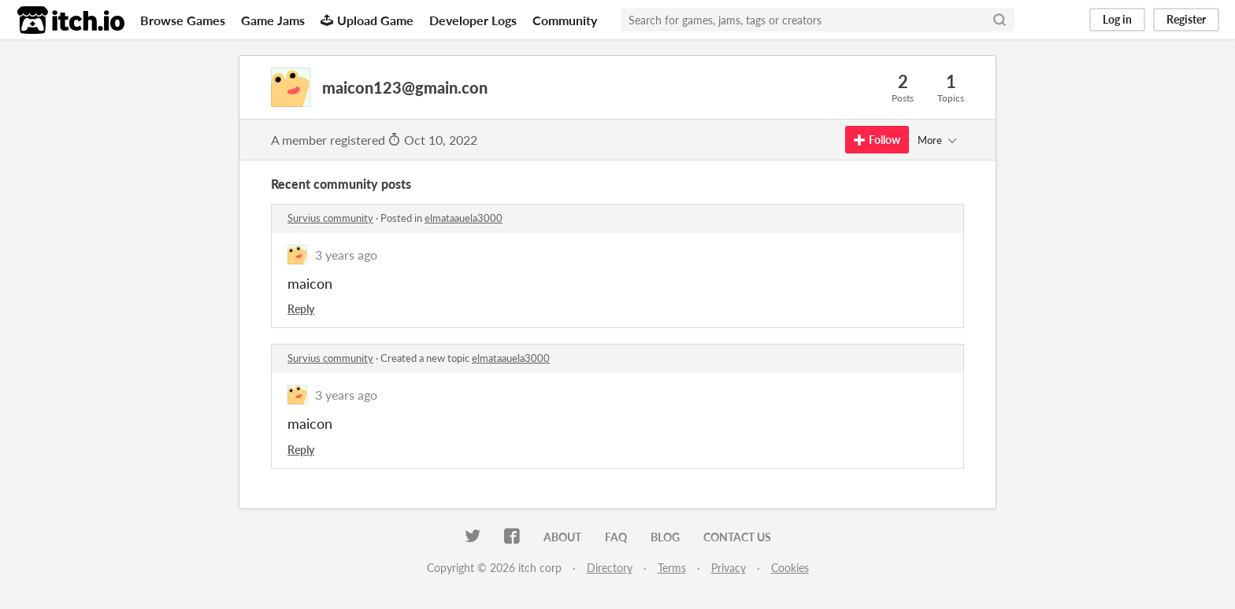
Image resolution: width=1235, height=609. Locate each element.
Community (564, 20)
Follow (877, 139)
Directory (609, 567)
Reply (300, 309)
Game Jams (273, 20)
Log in (1117, 19)
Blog (665, 537)
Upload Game (367, 20)
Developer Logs (473, 20)
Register (1186, 19)
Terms (672, 567)
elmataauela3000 (464, 218)
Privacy (728, 567)
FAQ (616, 537)
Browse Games (182, 20)
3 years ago (346, 254)
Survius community (330, 218)
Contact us (737, 537)
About (562, 537)
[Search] (999, 19)
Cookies (790, 567)
